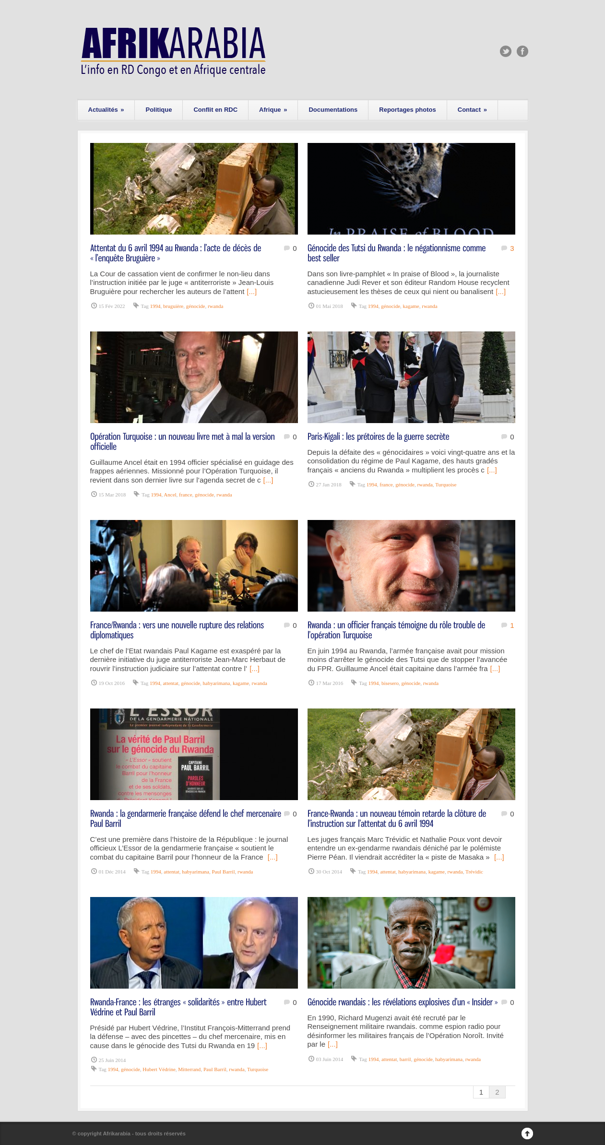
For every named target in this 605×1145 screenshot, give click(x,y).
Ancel (170, 494)
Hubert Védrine (159, 1069)
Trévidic (474, 871)
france (185, 494)
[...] (252, 291)
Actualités (106, 109)
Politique (158, 109)
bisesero (390, 683)
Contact (472, 109)
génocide (195, 306)
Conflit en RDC (215, 109)
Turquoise (445, 484)
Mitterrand (189, 1069)
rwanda (215, 306)
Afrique (273, 109)
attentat (170, 683)
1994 (155, 306)
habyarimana (216, 683)
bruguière (173, 306)
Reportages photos (407, 109)
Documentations (332, 109)
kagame (411, 306)
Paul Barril (223, 871)
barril (405, 1059)
